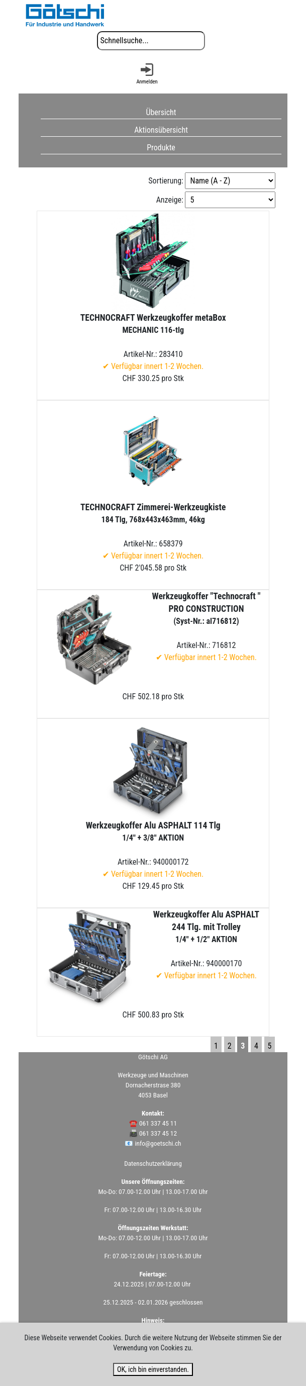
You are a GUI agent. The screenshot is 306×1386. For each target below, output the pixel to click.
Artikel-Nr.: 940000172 (153, 849)
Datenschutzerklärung (153, 1163)
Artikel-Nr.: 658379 (153, 531)
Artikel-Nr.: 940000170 (206, 944)
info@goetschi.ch (158, 1143)
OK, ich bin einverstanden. (153, 1369)
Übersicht (161, 112)
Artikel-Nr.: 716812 (206, 626)
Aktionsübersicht (161, 130)
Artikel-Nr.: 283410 (153, 342)
